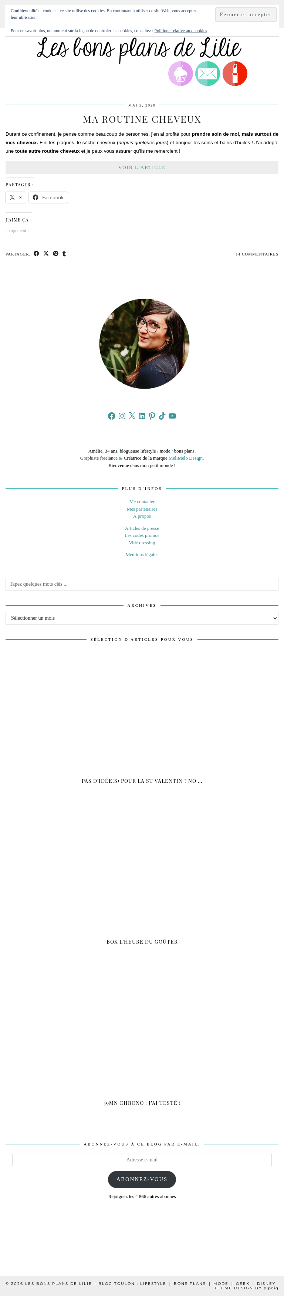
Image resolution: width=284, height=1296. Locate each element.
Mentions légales (142, 554)
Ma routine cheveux (142, 118)
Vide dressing (142, 542)
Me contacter (142, 501)
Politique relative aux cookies (181, 30)
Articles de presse (142, 528)
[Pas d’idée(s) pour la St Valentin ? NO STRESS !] (142, 724)
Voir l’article (142, 167)
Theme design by (246, 1288)
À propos (142, 516)
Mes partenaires (142, 509)
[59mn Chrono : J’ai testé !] (142, 1046)
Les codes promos (142, 535)
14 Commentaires (257, 254)
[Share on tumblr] (64, 254)
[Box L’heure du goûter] (142, 884)
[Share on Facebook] (36, 254)
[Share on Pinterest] (56, 254)
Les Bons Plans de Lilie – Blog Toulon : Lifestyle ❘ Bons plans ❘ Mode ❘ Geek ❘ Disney (150, 1283)
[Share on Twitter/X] (46, 254)
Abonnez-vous (142, 1179)
